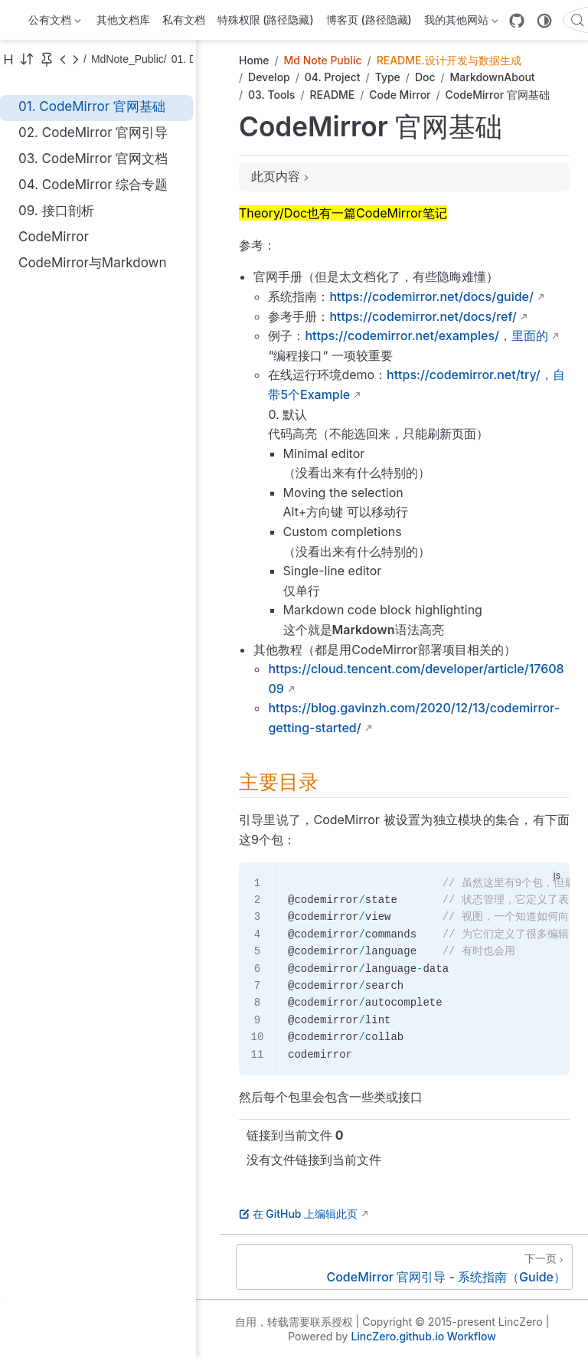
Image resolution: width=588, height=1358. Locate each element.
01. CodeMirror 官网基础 (91, 106)
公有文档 (54, 22)
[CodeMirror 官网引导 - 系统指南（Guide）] (404, 1267)
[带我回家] (20, 20)
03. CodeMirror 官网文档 (93, 158)
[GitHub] (517, 20)
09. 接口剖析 (56, 210)
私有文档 (183, 19)
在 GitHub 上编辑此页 (298, 1213)
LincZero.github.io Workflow (423, 1336)
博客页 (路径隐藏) (369, 19)
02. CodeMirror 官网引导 (93, 132)
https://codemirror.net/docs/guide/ (431, 296)
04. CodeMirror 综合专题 (93, 184)
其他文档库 (123, 19)
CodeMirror (53, 236)
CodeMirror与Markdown (92, 262)
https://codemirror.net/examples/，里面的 (426, 335)
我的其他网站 (461, 22)
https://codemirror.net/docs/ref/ (423, 316)
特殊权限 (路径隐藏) (265, 19)
